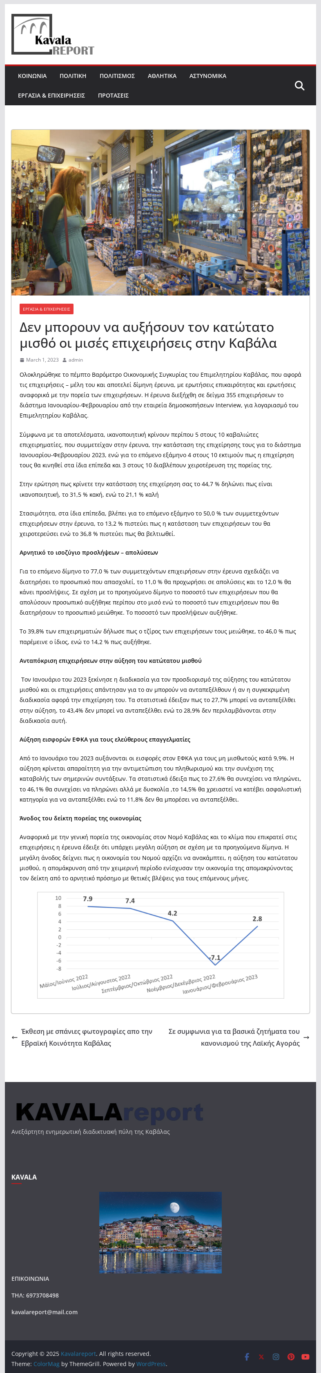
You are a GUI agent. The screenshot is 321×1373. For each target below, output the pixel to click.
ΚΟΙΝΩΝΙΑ (32, 76)
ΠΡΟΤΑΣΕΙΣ (113, 95)
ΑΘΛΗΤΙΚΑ (162, 76)
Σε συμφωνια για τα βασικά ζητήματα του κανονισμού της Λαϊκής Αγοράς (239, 1037)
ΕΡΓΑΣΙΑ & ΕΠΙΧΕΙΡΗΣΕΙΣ (51, 95)
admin (76, 359)
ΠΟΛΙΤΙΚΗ (73, 76)
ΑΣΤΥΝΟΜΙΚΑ (207, 76)
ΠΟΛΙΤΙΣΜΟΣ (117, 76)
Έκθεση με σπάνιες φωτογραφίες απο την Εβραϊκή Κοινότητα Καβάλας (81, 1037)
